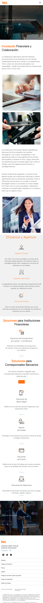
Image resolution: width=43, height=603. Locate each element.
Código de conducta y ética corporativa (11, 575)
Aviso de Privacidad (6, 589)
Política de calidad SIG (6, 579)
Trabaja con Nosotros (6, 564)
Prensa (3, 568)
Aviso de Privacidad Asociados (20, 590)
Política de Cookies (6, 583)
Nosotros (3, 560)
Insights (3, 571)
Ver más (21, 356)
